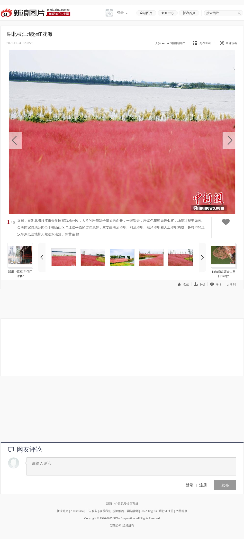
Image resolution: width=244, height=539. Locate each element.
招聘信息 (119, 511)
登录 (189, 485)
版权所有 (128, 525)
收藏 (183, 284)
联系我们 (105, 511)
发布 (225, 485)
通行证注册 (166, 511)
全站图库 (146, 13)
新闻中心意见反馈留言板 (122, 503)
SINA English (149, 511)
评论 (215, 284)
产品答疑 (181, 511)
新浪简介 (62, 511)
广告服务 (91, 511)
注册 (203, 485)
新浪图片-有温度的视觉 (35, 12)
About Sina (77, 511)
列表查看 (205, 43)
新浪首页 (189, 13)
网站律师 (133, 511)
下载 (199, 284)
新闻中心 (167, 13)
